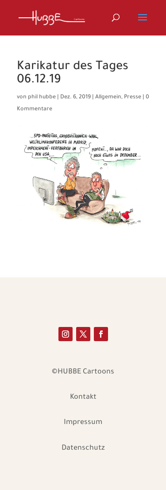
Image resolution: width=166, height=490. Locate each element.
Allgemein (108, 97)
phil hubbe (42, 97)
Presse (132, 97)
